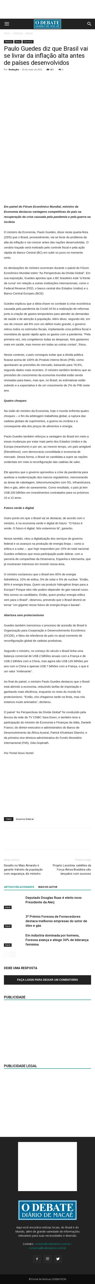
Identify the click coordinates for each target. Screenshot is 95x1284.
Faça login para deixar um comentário (47, 979)
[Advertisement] (47, 175)
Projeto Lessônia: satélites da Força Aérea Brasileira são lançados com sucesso (72, 869)
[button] (89, 24)
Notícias (18, 33)
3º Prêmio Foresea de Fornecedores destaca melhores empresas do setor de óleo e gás (56, 921)
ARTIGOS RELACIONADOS (19, 887)
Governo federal (25, 819)
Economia (28, 41)
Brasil (29, 33)
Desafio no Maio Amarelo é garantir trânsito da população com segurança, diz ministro (23, 869)
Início (7, 33)
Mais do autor (47, 887)
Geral (7, 907)
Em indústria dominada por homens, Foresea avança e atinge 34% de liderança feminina (57, 939)
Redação (14, 69)
